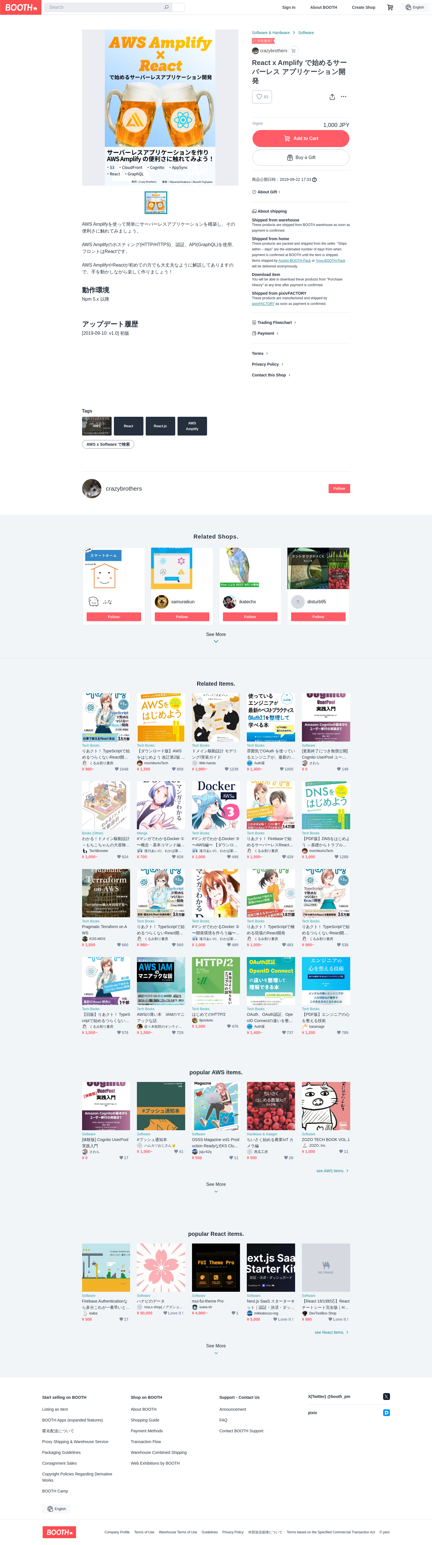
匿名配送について (58, 1431)
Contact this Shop (269, 375)
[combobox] (108, 7)
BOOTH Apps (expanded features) (72, 1420)
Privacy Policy (265, 364)
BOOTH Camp (55, 1491)
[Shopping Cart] (390, 7)
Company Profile (117, 1532)
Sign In (289, 7)
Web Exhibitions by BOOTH (155, 1463)
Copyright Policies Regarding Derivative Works (77, 1477)
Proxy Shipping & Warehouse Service (75, 1441)
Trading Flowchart (275, 322)
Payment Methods (147, 1431)
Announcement (233, 1409)
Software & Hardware (271, 32)
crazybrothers (124, 488)
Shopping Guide (145, 1420)
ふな (107, 601)
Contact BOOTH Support (242, 1431)
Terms (258, 353)
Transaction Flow (146, 1441)
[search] (166, 8)
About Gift (267, 192)
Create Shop (363, 7)
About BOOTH (323, 7)
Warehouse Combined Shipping (159, 1452)
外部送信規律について (265, 1532)
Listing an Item (55, 1409)
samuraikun (183, 601)
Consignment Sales (59, 1463)
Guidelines (210, 1532)
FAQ (224, 1420)
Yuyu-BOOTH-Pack (330, 261)
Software (306, 32)
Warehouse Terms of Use (178, 1532)
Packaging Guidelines (61, 1452)
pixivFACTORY (263, 304)
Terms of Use (144, 1532)
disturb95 (317, 601)
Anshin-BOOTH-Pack (294, 261)
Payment (266, 333)
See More (216, 639)
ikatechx (247, 601)
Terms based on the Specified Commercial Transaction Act (331, 1532)
